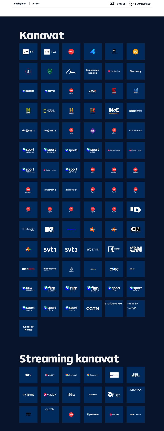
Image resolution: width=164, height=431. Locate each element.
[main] (82, 223)
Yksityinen (20, 3)
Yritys (36, 3)
